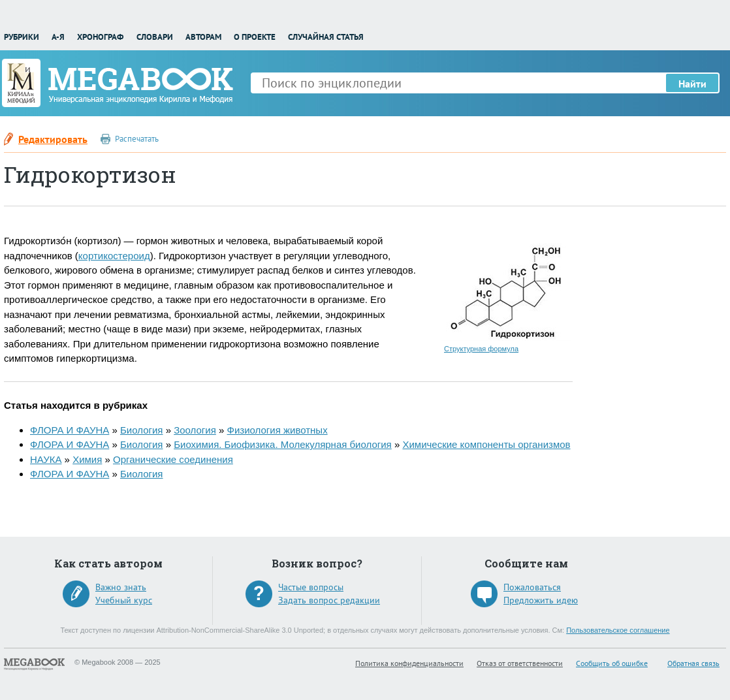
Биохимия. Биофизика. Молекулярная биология (283, 444)
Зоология (195, 430)
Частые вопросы (310, 587)
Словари (154, 36)
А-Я (58, 36)
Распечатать (137, 138)
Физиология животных (277, 430)
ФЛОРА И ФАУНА (69, 430)
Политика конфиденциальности (409, 663)
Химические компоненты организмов (486, 444)
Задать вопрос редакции (329, 600)
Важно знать (120, 587)
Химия (87, 459)
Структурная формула (481, 349)
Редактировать (52, 139)
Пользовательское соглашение (617, 630)
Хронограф (100, 36)
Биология (141, 430)
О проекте (255, 36)
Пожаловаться (532, 587)
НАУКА (45, 459)
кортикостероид (114, 255)
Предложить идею (540, 600)
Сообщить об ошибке (612, 663)
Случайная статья (326, 36)
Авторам (203, 36)
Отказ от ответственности (520, 663)
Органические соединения (173, 459)
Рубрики (21, 36)
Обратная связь (693, 663)
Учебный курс (123, 600)
